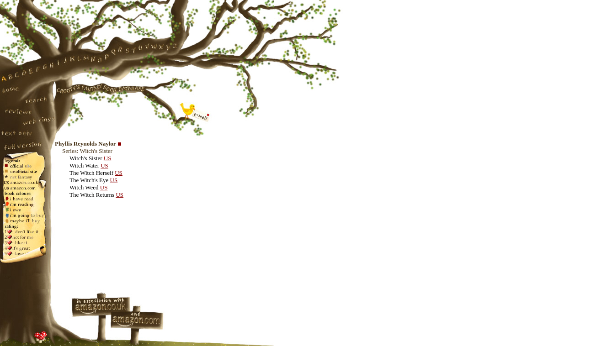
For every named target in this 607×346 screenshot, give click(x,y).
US (108, 158)
